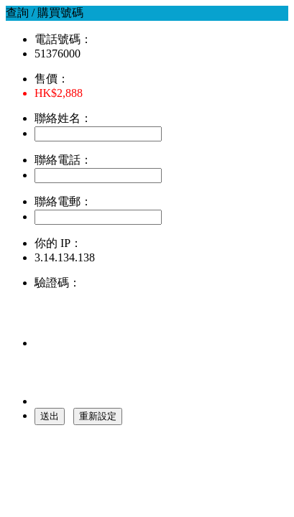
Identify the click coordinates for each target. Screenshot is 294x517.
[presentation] (144, 319)
